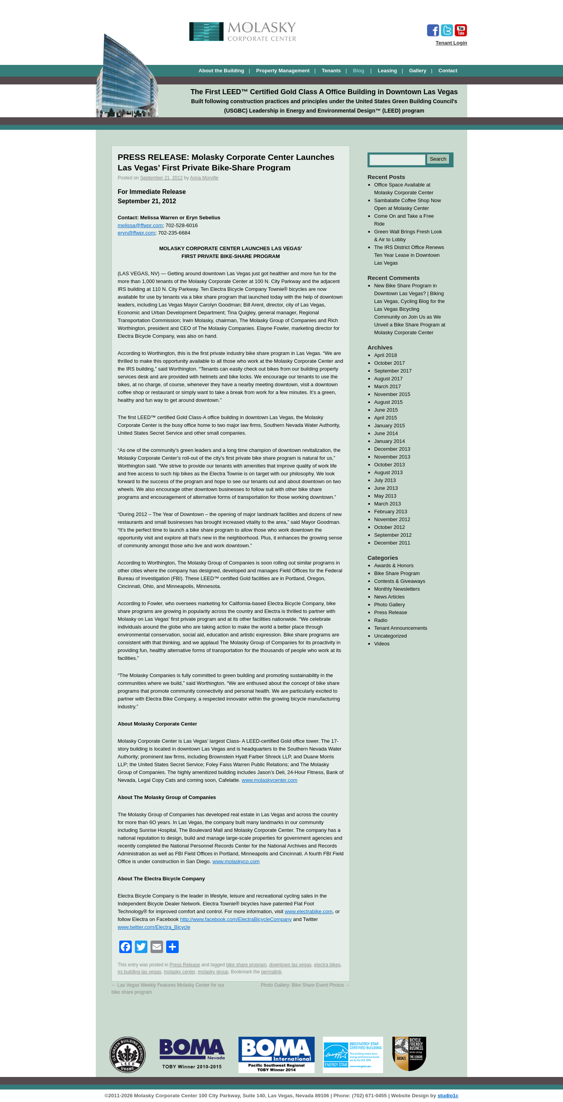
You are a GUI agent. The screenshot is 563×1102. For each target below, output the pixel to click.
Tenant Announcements (400, 628)
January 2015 (389, 425)
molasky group (213, 972)
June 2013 (386, 488)
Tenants (331, 70)
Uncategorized (390, 636)
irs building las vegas (139, 972)
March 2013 (387, 504)
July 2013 (385, 480)
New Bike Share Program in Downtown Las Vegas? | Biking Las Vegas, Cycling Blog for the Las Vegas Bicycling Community (409, 301)
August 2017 (388, 379)
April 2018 (385, 355)
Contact (448, 70)
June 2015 (386, 410)
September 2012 (393, 535)
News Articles (389, 597)
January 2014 (389, 441)
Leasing (387, 70)
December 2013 (392, 449)
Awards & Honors (394, 565)
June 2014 (386, 433)
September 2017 (393, 371)
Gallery (417, 70)
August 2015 (388, 402)
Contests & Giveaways (399, 581)
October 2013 (389, 465)
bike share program (246, 965)
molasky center (179, 972)
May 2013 (385, 496)
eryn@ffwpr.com (136, 233)
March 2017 (387, 386)
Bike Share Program (397, 573)
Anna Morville (204, 178)
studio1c (447, 1095)
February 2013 (390, 511)
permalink (271, 972)
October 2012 (389, 527)
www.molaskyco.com (236, 861)
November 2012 (392, 519)
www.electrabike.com (308, 911)
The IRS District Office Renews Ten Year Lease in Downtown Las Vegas (409, 255)
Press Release (185, 965)
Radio (380, 620)
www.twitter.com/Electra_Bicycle (154, 927)
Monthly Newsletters (397, 589)
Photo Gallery (389, 604)
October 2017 (389, 363)
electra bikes (327, 965)
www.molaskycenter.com (269, 780)
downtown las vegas (290, 965)
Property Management (283, 70)
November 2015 (392, 394)
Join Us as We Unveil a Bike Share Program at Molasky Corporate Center (409, 324)
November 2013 (392, 457)
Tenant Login (451, 43)
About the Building (221, 70)
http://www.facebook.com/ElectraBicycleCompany (236, 919)
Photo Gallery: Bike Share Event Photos (305, 985)
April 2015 (385, 418)
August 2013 (388, 472)
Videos (382, 644)
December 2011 (392, 543)
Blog (359, 70)
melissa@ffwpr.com (140, 225)
